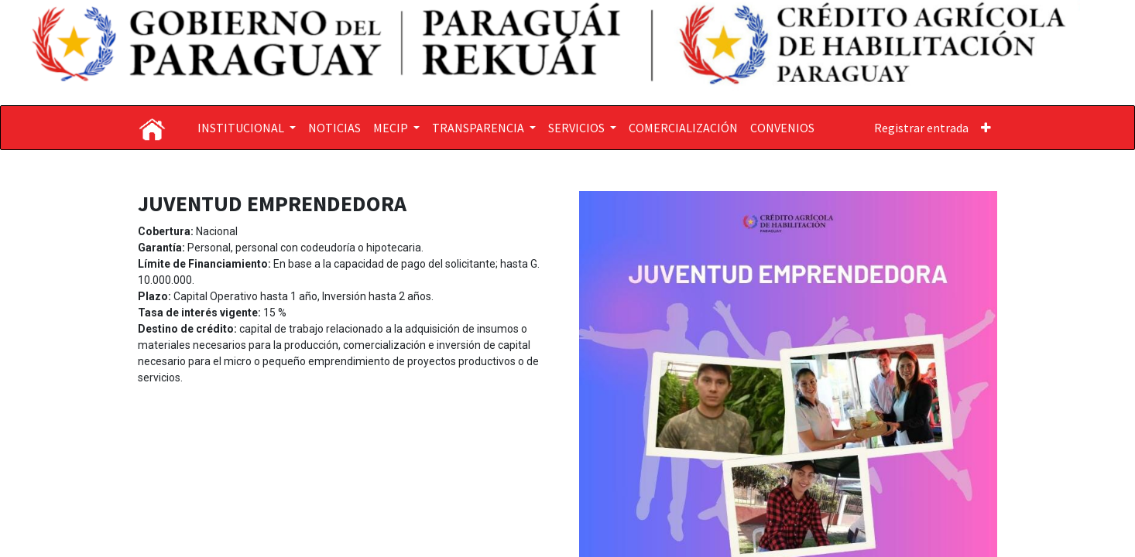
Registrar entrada (921, 127)
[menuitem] (334, 127)
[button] (986, 127)
